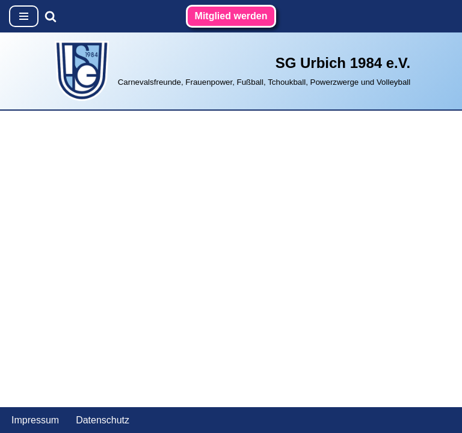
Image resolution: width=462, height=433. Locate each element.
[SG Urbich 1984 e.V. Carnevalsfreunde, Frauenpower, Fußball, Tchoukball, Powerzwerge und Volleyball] (231, 71)
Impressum (35, 420)
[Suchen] (51, 16)
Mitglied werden (231, 16)
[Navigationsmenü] (23, 16)
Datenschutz (102, 420)
